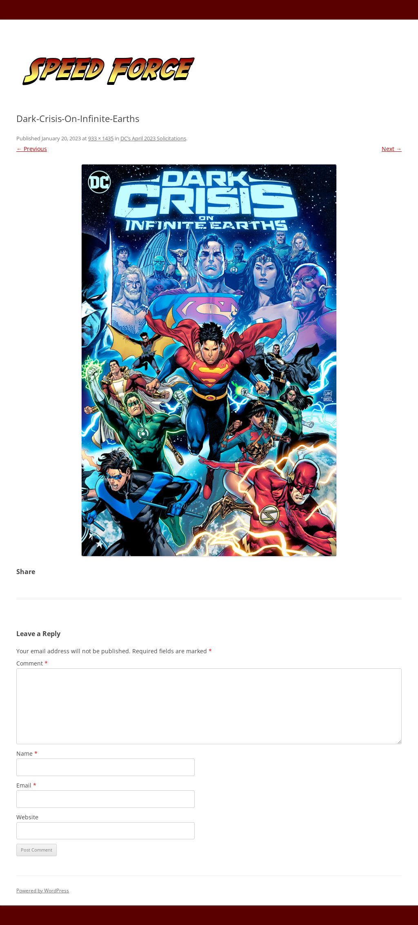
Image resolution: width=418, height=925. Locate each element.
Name (27, 753)
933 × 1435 (100, 138)
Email (26, 785)
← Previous (31, 149)
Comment (32, 663)
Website (27, 817)
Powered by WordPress (42, 890)
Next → (392, 149)
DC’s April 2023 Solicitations (153, 138)
